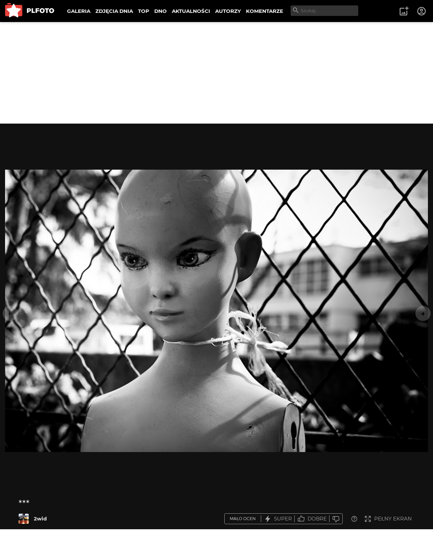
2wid (40, 518)
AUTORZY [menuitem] (228, 11)
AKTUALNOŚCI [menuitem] (191, 11)
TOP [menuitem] (143, 11)
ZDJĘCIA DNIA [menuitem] (114, 11)
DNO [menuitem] (160, 11)
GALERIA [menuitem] (78, 11)
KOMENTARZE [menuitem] (264, 11)
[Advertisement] (216, 72)
